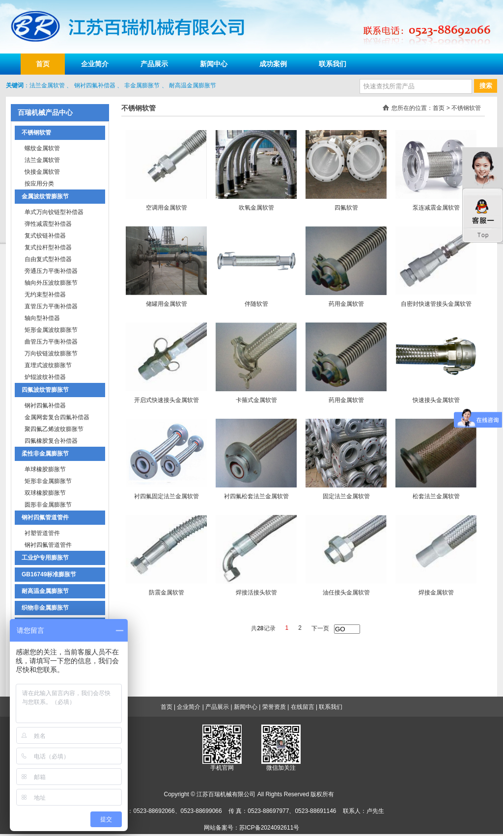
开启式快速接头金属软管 (166, 400)
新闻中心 (213, 64)
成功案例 (273, 64)
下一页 (320, 628)
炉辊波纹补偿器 (45, 377)
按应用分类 (39, 183)
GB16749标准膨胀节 (49, 574)
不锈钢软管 (36, 132)
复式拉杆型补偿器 (48, 247)
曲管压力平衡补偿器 (51, 341)
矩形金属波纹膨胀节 (51, 329)
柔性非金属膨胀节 (45, 453)
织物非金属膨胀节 (45, 607)
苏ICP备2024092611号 (269, 827)
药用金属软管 (346, 303)
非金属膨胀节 (142, 85)
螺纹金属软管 (42, 148)
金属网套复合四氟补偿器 (57, 417)
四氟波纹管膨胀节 (45, 389)
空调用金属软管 (166, 207)
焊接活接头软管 (256, 592)
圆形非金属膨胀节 (48, 504)
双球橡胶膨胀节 (45, 492)
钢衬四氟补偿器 (94, 85)
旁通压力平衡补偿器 (51, 271)
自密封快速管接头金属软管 (436, 303)
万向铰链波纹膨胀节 (51, 353)
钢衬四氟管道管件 (45, 517)
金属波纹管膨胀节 (45, 196)
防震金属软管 (166, 592)
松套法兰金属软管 (436, 496)
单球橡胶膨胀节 (45, 469)
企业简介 (95, 64)
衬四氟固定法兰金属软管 (166, 496)
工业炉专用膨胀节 (45, 557)
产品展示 (154, 64)
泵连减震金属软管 (436, 207)
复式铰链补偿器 (45, 235)
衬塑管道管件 (42, 533)
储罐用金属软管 (166, 303)
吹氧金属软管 (256, 207)
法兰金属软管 (47, 85)
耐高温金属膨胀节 (192, 85)
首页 (43, 64)
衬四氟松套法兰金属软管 (256, 496)
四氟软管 (346, 207)
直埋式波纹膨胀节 (48, 365)
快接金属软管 (42, 171)
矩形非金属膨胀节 (48, 481)
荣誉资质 (274, 706)
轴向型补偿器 (42, 318)
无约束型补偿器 (45, 294)
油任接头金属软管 (346, 592)
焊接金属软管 (436, 592)
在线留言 (302, 706)
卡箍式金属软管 (256, 400)
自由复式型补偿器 (48, 259)
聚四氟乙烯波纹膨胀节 (54, 429)
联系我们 (332, 64)
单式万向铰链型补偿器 (54, 212)
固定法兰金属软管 (346, 496)
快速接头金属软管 (436, 400)
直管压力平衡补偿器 (51, 306)
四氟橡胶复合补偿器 (51, 440)
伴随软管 (256, 303)
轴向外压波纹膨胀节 (51, 282)
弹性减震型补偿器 (48, 223)
